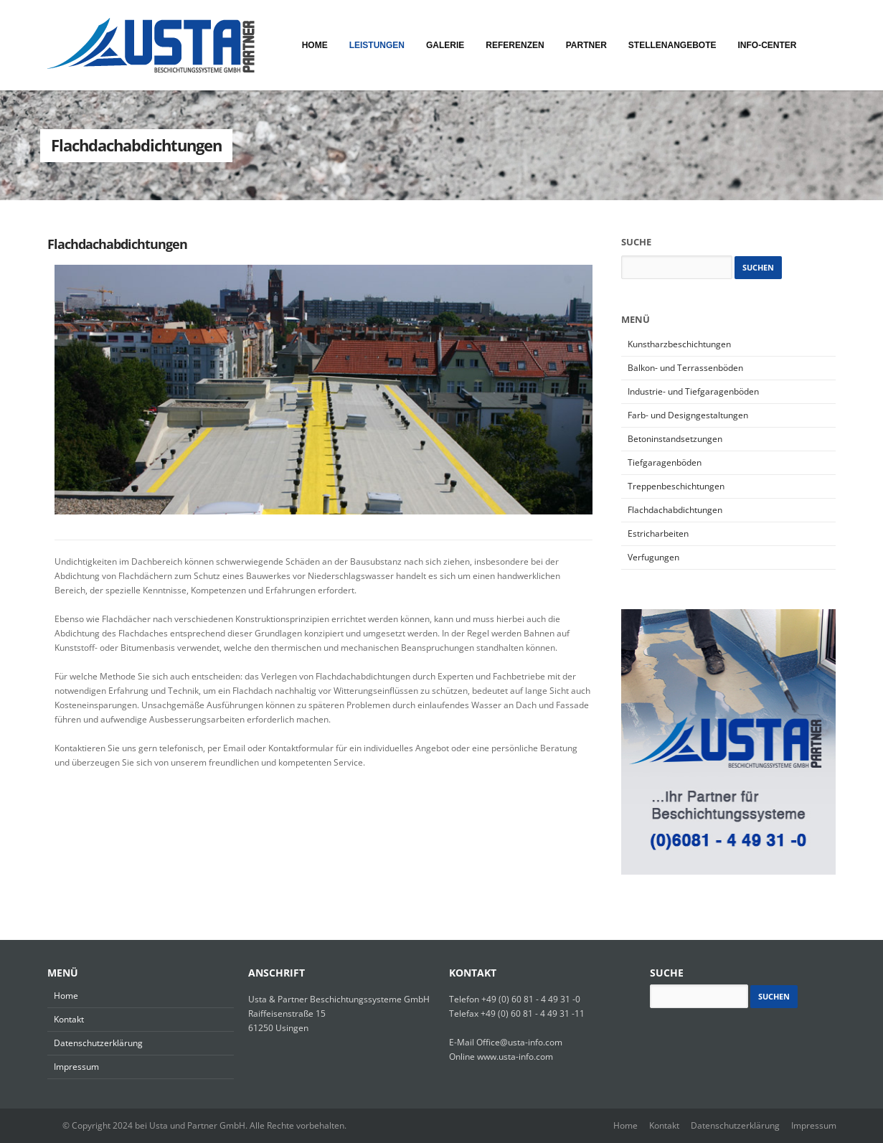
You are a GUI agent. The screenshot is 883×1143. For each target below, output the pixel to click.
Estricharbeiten (658, 533)
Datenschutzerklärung (98, 1043)
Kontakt (69, 1019)
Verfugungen (653, 557)
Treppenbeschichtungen (676, 486)
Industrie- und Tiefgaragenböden (693, 391)
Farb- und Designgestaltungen (688, 415)
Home (66, 995)
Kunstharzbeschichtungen (679, 344)
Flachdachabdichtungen (117, 244)
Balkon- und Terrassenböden (685, 368)
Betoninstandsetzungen (675, 439)
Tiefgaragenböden (665, 462)
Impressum (76, 1066)
